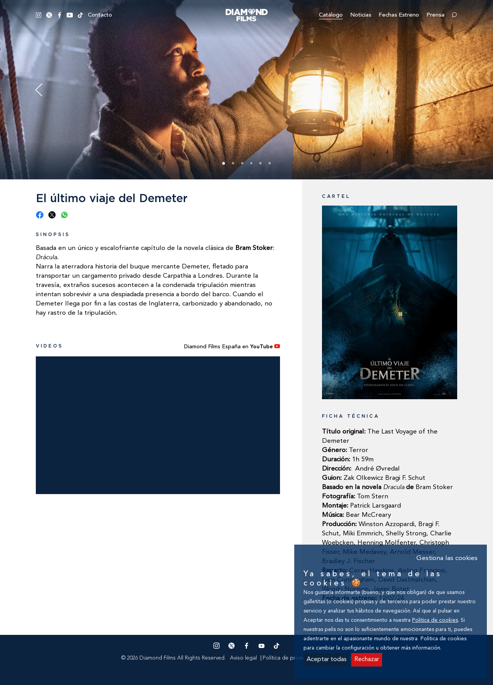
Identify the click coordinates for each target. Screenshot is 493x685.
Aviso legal (243, 658)
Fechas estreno (399, 15)
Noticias (360, 15)
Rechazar (366, 659)
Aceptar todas (327, 659)
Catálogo (331, 15)
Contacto (100, 15)
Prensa (435, 15)
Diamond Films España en (232, 346)
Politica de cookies (435, 620)
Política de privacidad (289, 658)
